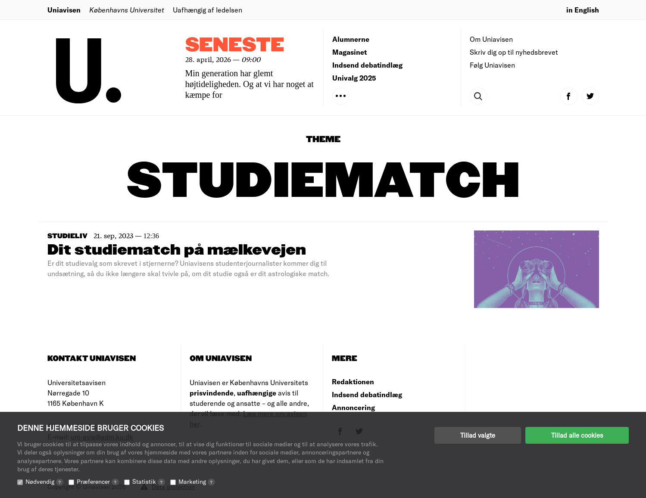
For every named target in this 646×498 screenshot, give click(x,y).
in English (582, 10)
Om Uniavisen (491, 39)
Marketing (196, 481)
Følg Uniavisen (492, 65)
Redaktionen (353, 381)
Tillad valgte (477, 435)
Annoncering (353, 407)
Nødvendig (44, 481)
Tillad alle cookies (577, 435)
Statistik (148, 481)
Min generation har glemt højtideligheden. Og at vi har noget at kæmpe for (249, 84)
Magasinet (349, 52)
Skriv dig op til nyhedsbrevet (514, 52)
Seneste (234, 45)
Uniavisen (64, 10)
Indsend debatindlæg (367, 65)
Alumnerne (350, 39)
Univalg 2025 (354, 78)
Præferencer (98, 481)
